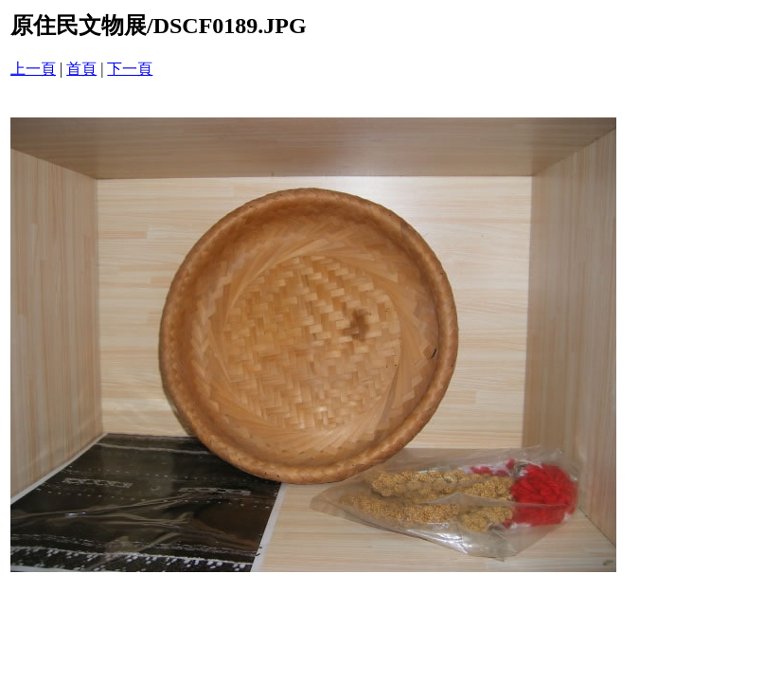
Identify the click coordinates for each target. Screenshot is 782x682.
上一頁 (33, 69)
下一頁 (129, 69)
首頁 (81, 69)
